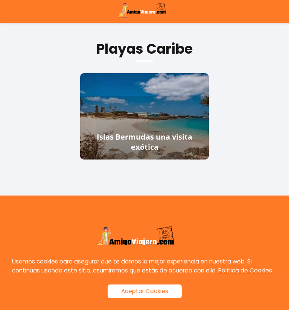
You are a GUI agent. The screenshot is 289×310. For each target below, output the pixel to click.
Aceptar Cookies (144, 291)
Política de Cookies (245, 270)
